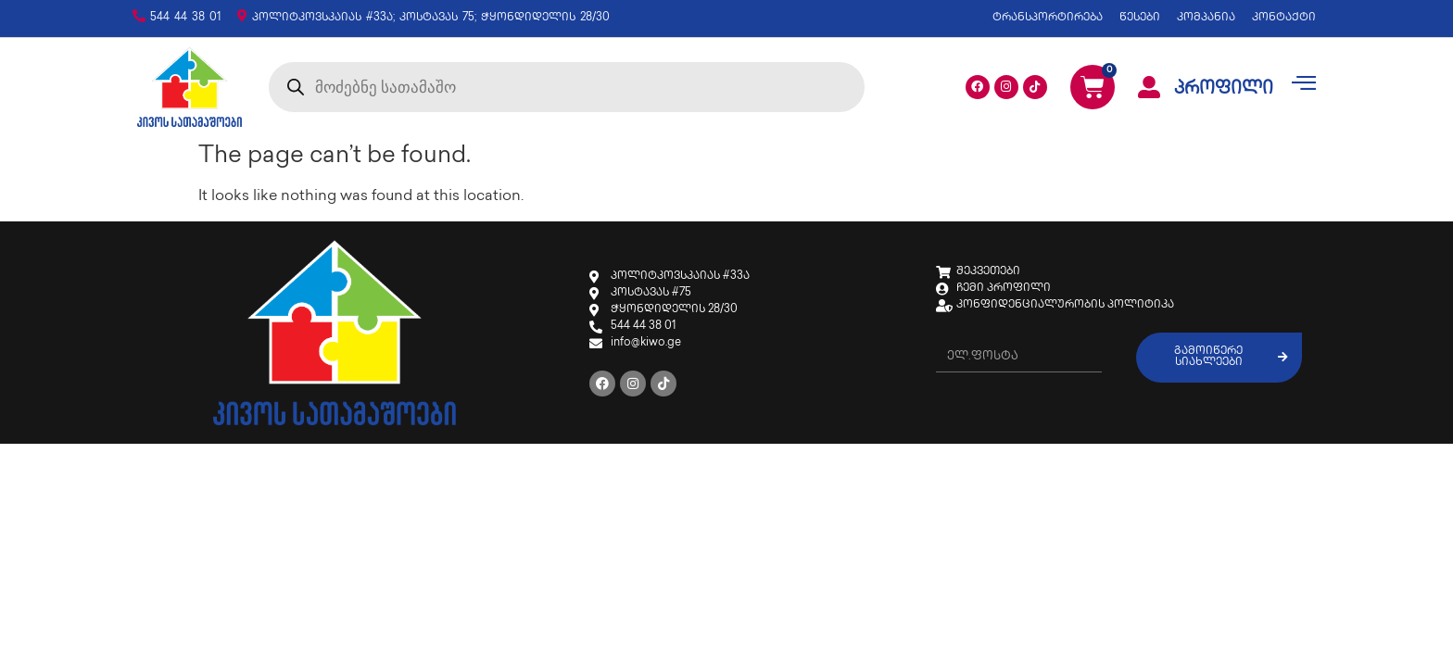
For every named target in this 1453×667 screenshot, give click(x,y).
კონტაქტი (1284, 18)
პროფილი (1223, 90)
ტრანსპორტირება (1047, 18)
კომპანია (1206, 18)
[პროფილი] (1149, 87)
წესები (1139, 18)
